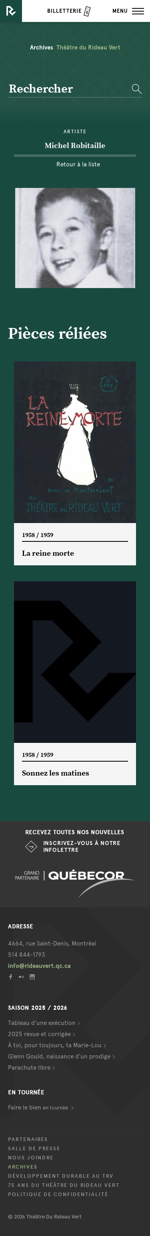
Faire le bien (38, 1107)
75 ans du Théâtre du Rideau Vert (64, 1185)
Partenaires (28, 1139)
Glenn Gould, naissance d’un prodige (59, 1056)
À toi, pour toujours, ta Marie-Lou (55, 1045)
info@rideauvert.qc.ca (39, 965)
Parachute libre (29, 1067)
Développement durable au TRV (61, 1176)
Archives (23, 1167)
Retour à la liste (78, 164)
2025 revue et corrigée (39, 1034)
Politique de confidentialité (58, 1194)
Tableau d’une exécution (42, 1023)
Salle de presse (34, 1148)
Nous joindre (31, 1158)
